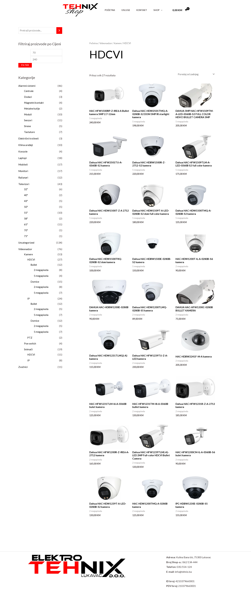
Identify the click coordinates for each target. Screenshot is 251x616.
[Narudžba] (195, 74)
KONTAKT (136, 10)
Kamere (28, 255)
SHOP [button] (149, 10)
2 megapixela (41, 270)
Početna (93, 43)
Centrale (29, 91)
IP (28, 299)
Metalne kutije (32, 109)
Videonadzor (25, 250)
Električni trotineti (28, 139)
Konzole (23, 152)
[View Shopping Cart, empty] (179, 9)
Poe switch (30, 344)
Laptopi (22, 158)
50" (26, 207)
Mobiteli (23, 165)
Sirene (27, 127)
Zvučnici (23, 367)
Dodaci (28, 97)
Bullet (34, 265)
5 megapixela (41, 276)
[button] (152, 10)
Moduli (28, 115)
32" (26, 190)
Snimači (28, 350)
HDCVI (31, 260)
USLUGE (122, 10)
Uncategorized (26, 243)
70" (26, 231)
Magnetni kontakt (34, 103)
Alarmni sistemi (27, 86)
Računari (23, 178)
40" (26, 196)
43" (26, 201)
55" (26, 213)
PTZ (29, 338)
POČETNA (109, 10)
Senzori (28, 121)
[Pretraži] (59, 30)
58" (26, 219)
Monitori (23, 171)
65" (26, 225)
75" (26, 237)
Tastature (29, 132)
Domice (35, 282)
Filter (25, 66)
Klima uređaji (25, 145)
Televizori (23, 184)
